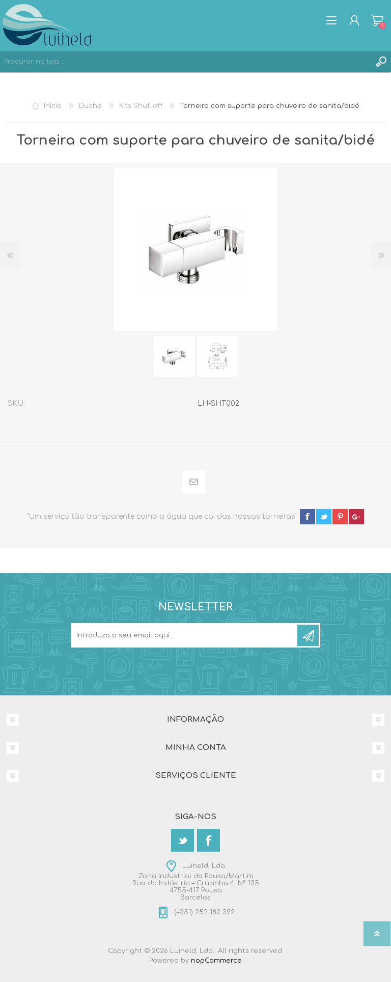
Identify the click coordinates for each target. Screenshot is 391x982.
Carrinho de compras (377, 20)
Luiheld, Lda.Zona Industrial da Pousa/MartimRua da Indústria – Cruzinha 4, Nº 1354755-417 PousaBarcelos (195, 881)
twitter (323, 516)
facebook (307, 516)
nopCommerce (216, 960)
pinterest (340, 516)
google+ (356, 516)
